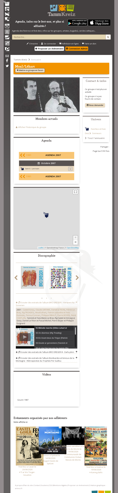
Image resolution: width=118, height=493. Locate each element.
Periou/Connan (33, 315)
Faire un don (89, 43)
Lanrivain (35, 168)
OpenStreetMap (73, 248)
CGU (50, 485)
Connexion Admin (77, 48)
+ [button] (76, 237)
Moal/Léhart (40, 312)
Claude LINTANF (43, 309)
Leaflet (40, 248)
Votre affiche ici (21, 422)
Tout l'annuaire (95, 138)
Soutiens (44, 485)
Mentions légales (60, 485)
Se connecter (48, 43)
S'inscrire (32, 43)
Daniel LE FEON (58, 309)
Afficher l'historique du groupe (32, 127)
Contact (37, 485)
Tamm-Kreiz (20, 59)
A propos (19, 485)
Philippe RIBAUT (48, 315)
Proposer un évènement (49, 48)
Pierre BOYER (63, 315)
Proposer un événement (78, 485)
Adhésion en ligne (69, 43)
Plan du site (28, 485)
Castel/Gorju (28, 309)
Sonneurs (96, 133)
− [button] (76, 242)
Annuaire (36, 59)
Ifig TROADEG (28, 312)
